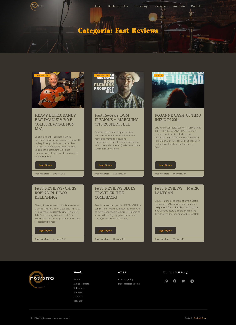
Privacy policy (126, 279)
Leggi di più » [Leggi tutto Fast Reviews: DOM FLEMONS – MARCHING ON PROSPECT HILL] (105, 165)
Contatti (196, 6)
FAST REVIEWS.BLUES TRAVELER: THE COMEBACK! (115, 193)
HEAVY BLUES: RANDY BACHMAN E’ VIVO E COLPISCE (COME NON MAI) (55, 122)
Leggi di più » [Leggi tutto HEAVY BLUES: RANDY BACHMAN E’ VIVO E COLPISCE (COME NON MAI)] (45, 165)
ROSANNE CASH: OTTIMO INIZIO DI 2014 (178, 117)
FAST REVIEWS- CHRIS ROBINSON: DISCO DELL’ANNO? (55, 193)
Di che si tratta (118, 6)
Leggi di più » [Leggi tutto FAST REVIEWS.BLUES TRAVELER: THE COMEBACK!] (105, 230)
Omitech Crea (200, 318)
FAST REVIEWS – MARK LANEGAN (177, 190)
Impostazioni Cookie (129, 284)
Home (98, 6)
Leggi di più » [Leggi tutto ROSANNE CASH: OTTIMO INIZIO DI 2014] (165, 165)
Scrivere (161, 6)
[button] (166, 281)
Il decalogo (141, 6)
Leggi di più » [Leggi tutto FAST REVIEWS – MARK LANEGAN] (165, 230)
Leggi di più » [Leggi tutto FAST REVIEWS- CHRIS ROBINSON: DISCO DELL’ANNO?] (45, 230)
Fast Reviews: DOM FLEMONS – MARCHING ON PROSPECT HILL (116, 120)
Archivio (179, 6)
